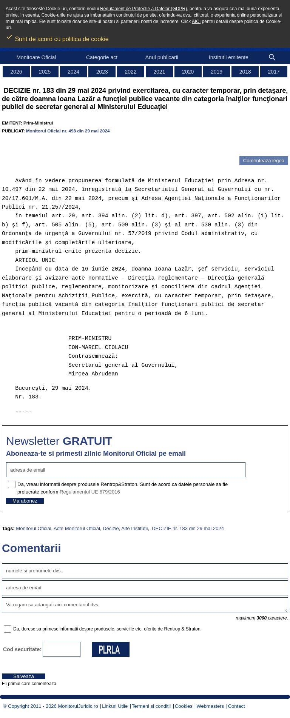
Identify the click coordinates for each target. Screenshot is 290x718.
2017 (274, 72)
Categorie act (101, 57)
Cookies (184, 706)
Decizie (111, 528)
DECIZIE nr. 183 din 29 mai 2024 (187, 528)
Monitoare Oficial (36, 57)
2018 (245, 72)
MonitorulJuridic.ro (78, 706)
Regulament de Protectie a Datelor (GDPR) (143, 8)
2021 (159, 72)
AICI (196, 21)
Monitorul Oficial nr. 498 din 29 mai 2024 (68, 130)
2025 (45, 72)
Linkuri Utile (115, 706)
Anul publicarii (161, 57)
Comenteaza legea (263, 160)
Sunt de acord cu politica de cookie (57, 36)
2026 (16, 72)
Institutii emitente (228, 57)
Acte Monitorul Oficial (77, 528)
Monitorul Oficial (33, 528)
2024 (73, 72)
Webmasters (210, 706)
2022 (131, 72)
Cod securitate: (22, 649)
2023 (102, 72)
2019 (216, 72)
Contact (236, 706)
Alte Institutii (134, 528)
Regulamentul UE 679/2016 (90, 492)
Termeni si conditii (151, 706)
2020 (188, 72)
